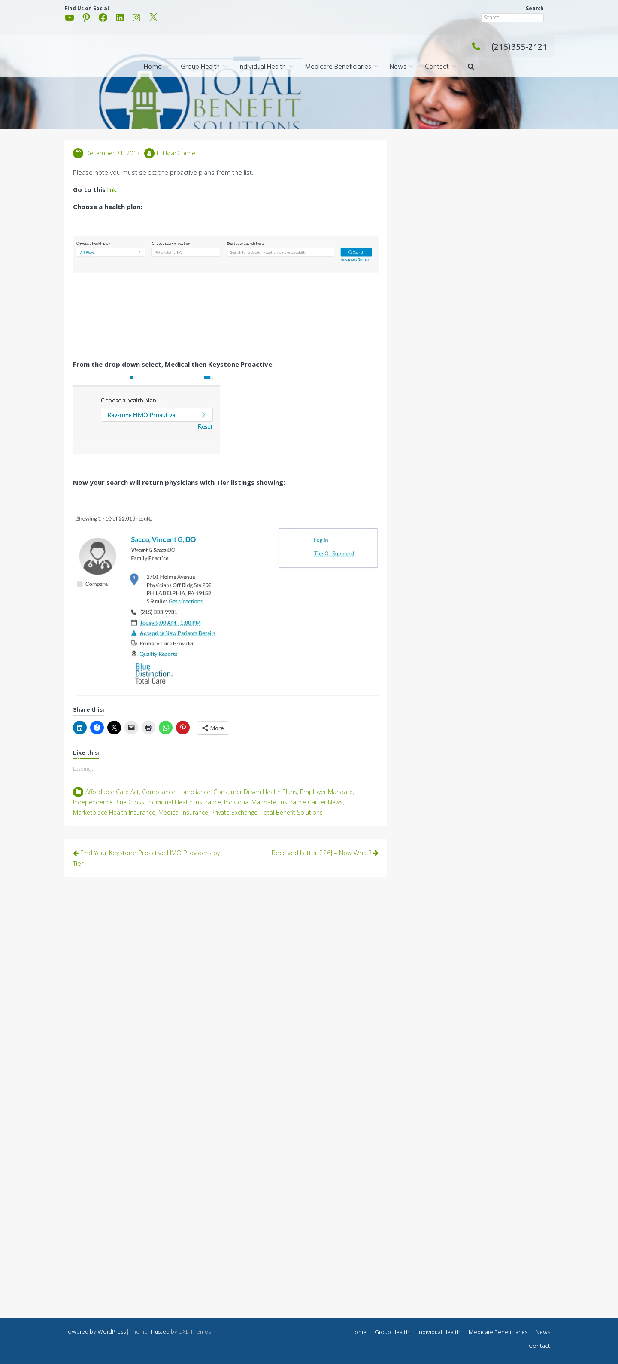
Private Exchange (234, 812)
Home (153, 67)
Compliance (158, 792)
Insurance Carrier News (311, 802)
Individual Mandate (250, 802)
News (398, 67)
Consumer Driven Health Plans (255, 792)
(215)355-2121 (507, 47)
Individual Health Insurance (184, 802)
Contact (437, 67)
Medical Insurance (183, 812)
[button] (471, 67)
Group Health (200, 67)
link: (112, 189)
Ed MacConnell (177, 153)
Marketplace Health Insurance (114, 812)
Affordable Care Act (112, 792)
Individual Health (262, 67)
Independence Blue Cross (108, 802)
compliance (194, 792)
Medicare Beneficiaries (338, 67)
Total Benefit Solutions (292, 812)
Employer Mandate (326, 792)
